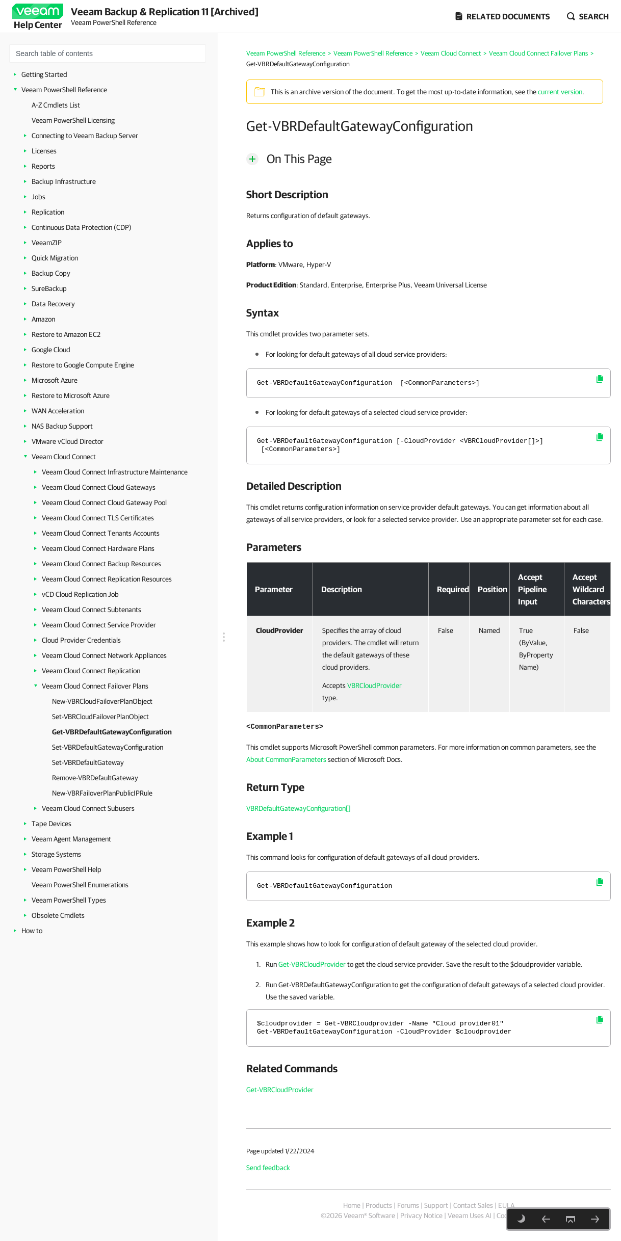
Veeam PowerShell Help (66, 869)
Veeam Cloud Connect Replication (91, 671)
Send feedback (268, 1168)
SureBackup (49, 288)
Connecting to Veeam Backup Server (85, 135)
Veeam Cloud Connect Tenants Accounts (101, 533)
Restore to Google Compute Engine (83, 365)
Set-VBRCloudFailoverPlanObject (100, 716)
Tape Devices (51, 824)
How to (31, 931)
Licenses (44, 151)
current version (560, 92)
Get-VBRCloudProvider (312, 964)
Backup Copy (51, 273)
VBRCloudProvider (374, 685)
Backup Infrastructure (64, 181)
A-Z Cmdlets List (56, 105)
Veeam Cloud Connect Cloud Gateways (99, 487)
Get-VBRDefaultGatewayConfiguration (112, 732)
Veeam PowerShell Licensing (73, 120)
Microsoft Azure (54, 380)
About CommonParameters (286, 759)
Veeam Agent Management (71, 839)
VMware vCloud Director (68, 441)
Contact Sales (473, 1205)
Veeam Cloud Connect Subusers (88, 808)
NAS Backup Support (62, 426)
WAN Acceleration (58, 411)
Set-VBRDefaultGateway (88, 762)
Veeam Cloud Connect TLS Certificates (98, 518)
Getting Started (44, 74)
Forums (408, 1205)
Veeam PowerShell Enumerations (80, 885)
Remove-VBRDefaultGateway (95, 778)
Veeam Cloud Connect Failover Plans (95, 686)
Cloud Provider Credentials (81, 640)
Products (379, 1205)
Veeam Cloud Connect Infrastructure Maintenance (115, 472)
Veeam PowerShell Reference (64, 90)
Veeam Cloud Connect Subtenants (91, 609)
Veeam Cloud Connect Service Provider (99, 625)
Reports (43, 166)
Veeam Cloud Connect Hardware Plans (98, 548)
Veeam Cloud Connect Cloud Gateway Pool (104, 502)
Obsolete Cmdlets (58, 915)
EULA (506, 1205)
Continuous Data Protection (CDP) (82, 227)
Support (436, 1205)
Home (351, 1205)
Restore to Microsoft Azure (71, 395)
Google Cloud (51, 350)
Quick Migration (55, 258)
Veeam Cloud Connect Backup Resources (101, 564)
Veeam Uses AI (469, 1215)
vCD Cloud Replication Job (80, 594)
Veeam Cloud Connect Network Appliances (104, 655)
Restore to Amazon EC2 (66, 334)
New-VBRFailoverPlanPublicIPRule (102, 793)
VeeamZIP (47, 243)
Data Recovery (53, 304)
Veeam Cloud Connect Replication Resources (107, 579)
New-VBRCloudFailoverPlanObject (102, 701)
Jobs (38, 197)
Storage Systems (56, 854)
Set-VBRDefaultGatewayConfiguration (107, 747)
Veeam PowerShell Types (69, 900)
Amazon (43, 319)
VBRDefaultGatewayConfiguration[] (298, 808)
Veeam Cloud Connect (64, 457)
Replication (48, 212)
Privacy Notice (421, 1215)
